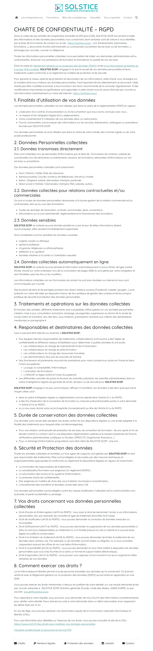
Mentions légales (44, 643)
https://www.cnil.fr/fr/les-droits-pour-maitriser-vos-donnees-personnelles (54, 623)
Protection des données (78, 643)
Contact (128, 17)
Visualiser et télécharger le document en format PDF (43, 629)
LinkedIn (108, 643)
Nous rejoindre (112, 17)
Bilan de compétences (74, 17)
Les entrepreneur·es (32, 17)
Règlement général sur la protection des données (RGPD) (65, 65)
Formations (52, 17)
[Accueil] (16, 17)
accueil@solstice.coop (36, 591)
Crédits (19, 643)
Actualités (95, 17)
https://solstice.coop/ (79, 43)
